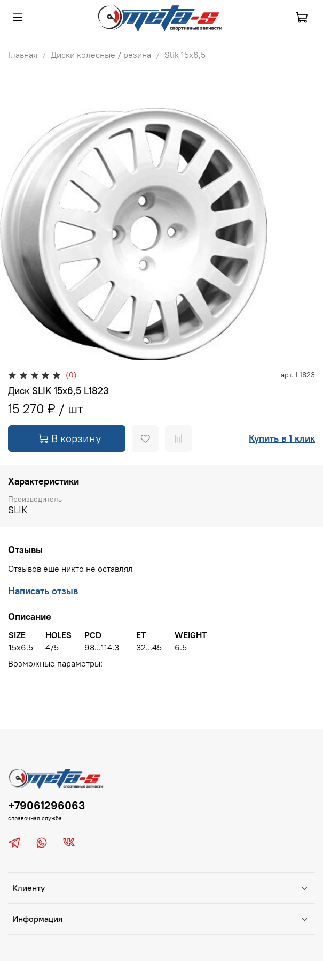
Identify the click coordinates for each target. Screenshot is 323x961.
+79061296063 (46, 805)
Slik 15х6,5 (185, 54)
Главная (22, 54)
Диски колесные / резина (101, 54)
